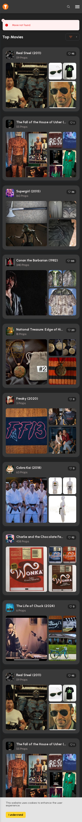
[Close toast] (3, 20)
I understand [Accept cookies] (15, 814)
